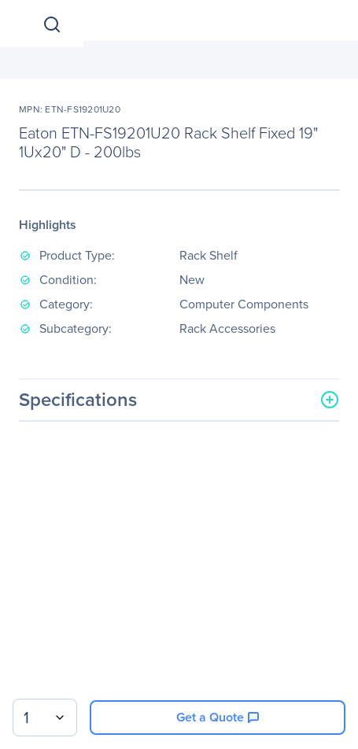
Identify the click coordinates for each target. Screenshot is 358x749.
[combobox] (45, 717)
